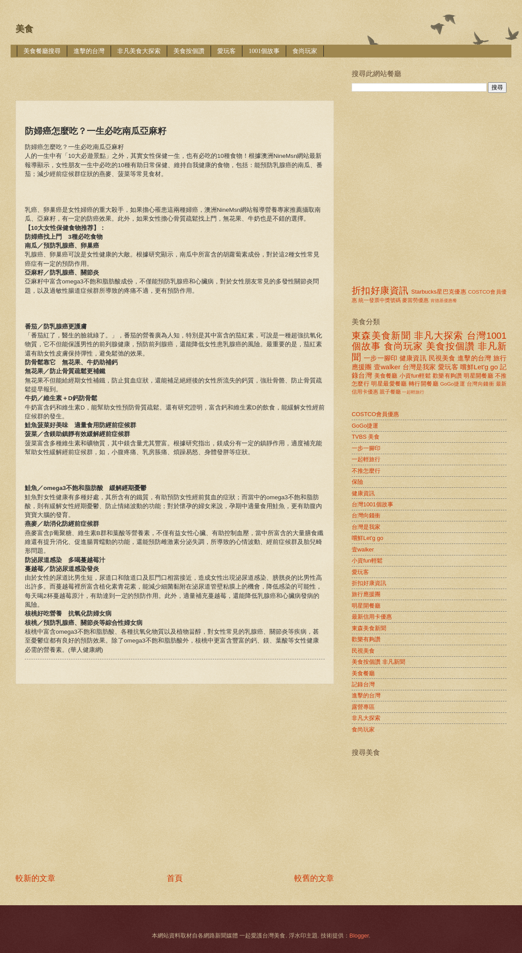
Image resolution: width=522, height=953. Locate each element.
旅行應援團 (366, 594)
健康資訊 (412, 358)
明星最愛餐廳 (389, 383)
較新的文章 (35, 878)
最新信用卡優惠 (372, 616)
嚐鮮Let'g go (479, 367)
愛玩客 (226, 51)
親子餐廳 (390, 391)
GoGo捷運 (452, 384)
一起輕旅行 (413, 392)
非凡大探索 (439, 335)
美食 (24, 28)
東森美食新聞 (381, 335)
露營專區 (363, 707)
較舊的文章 (314, 878)
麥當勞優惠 (415, 300)
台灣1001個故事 (372, 504)
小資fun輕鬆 (415, 375)
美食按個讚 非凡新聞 (378, 661)
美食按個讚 (188, 51)
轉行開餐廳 (423, 383)
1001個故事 (264, 51)
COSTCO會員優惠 (375, 414)
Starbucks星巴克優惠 (439, 291)
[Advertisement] (90, 778)
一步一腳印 (380, 358)
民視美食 (442, 358)
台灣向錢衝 (480, 384)
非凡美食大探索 (139, 51)
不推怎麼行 (366, 470)
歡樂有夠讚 (447, 375)
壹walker (387, 367)
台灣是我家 (419, 367)
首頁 (175, 878)
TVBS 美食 (366, 436)
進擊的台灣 (88, 51)
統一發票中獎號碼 (379, 300)
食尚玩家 (304, 51)
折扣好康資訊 (380, 290)
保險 (357, 481)
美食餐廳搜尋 (42, 51)
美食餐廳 (386, 375)
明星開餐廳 (478, 375)
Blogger (359, 935)
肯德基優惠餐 (443, 300)
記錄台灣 (363, 684)
